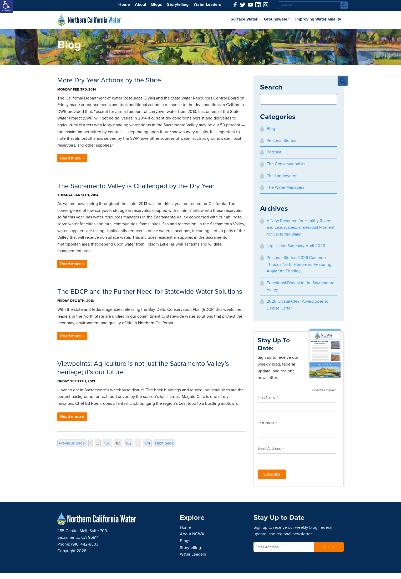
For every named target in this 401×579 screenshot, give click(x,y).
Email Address (271, 449)
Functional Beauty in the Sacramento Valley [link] (300, 286)
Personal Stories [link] (281, 140)
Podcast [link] (274, 152)
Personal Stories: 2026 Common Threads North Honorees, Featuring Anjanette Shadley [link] (299, 264)
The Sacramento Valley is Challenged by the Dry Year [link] (135, 186)
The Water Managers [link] (285, 187)
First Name (268, 398)
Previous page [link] (72, 443)
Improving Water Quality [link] (318, 19)
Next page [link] (164, 443)
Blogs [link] (156, 4)
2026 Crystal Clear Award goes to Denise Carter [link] (297, 305)
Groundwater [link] (276, 19)
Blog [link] (271, 128)
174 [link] (148, 443)
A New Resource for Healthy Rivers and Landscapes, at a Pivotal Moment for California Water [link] (300, 227)
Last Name (268, 424)
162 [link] (129, 443)
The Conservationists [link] (286, 164)
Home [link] (124, 4)
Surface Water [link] (244, 19)
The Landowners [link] (282, 175)
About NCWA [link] (192, 534)
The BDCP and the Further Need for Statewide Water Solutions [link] (149, 292)
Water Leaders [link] (207, 4)
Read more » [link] (72, 158)
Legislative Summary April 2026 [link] (296, 245)
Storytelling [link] (178, 4)
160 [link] (108, 443)
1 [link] (91, 443)
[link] (6, 6)
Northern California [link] (94, 20)
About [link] (140, 4)
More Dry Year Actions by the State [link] (109, 80)
